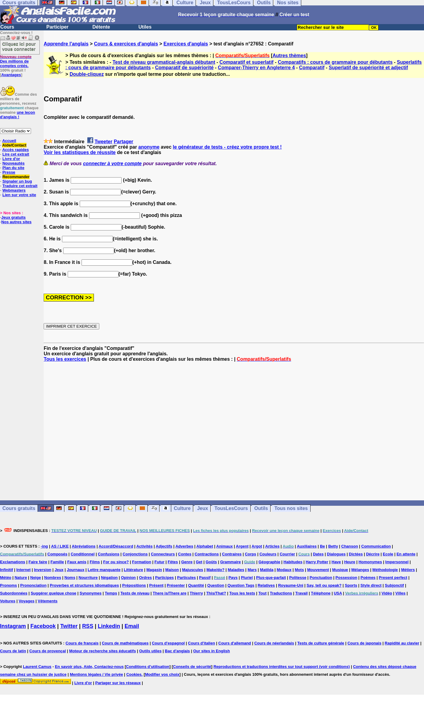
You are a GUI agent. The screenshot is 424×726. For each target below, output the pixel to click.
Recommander (15, 177)
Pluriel (247, 577)
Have (336, 562)
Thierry (196, 593)
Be (322, 546)
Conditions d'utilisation (147, 666)
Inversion (42, 569)
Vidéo (387, 593)
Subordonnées (13, 593)
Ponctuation (321, 577)
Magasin (154, 569)
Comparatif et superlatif (246, 62)
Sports (351, 585)
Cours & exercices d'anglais (126, 43)
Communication (376, 546)
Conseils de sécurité (192, 666)
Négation (109, 577)
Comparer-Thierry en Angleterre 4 (256, 67)
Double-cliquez (87, 74)
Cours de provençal (47, 651)
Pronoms (8, 585)
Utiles (145, 26)
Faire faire (38, 562)
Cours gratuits (18, 508)
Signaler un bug (17, 181)
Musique (340, 569)
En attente (406, 554)
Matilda (267, 569)
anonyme (148, 147)
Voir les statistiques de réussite (80, 152)
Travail (301, 593)
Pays (232, 577)
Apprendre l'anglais (66, 43)
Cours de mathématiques (125, 643)
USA (338, 593)
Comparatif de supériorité (184, 67)
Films (95, 562)
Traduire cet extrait (19, 186)
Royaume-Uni (290, 585)
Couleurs (267, 554)
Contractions (207, 554)
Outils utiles (150, 651)
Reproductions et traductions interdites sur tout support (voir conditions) (281, 666)
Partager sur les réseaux (118, 683)
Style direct (371, 585)
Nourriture (88, 577)
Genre (187, 562)
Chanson (349, 546)
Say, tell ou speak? (324, 585)
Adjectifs (164, 546)
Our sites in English (211, 651)
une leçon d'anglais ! (17, 114)
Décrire (372, 554)
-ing (44, 546)
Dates (318, 554)
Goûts (211, 562)
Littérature (133, 569)
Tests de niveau (135, 593)
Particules (186, 577)
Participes (164, 577)
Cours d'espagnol (168, 643)
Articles (272, 546)
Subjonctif (394, 585)
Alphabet (205, 546)
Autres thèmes (289, 55)
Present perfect (393, 577)
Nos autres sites (16, 222)
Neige (35, 577)
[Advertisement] (233, 431)
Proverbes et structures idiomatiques (84, 585)
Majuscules (192, 569)
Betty (333, 546)
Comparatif (311, 67)
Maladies (236, 569)
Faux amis (76, 562)
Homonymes (370, 562)
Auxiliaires (307, 546)
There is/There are (170, 593)
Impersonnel (396, 562)
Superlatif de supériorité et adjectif (368, 67)
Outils (261, 508)
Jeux (202, 508)
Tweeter (103, 141)
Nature (20, 577)
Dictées (356, 554)
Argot (257, 546)
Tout (262, 593)
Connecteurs (163, 554)
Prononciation (33, 585)
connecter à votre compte (112, 163)
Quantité (196, 585)
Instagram (13, 626)
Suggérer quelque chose (53, 593)
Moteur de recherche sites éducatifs (102, 651)
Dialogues (336, 554)
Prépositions (134, 585)
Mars (252, 569)
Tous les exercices (65, 359)
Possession (346, 577)
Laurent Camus (37, 666)
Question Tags (240, 585)
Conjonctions (135, 554)
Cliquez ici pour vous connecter (19, 46)
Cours (7, 26)
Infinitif (6, 569)
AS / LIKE (60, 546)
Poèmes (368, 577)
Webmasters (14, 190)
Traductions (281, 593)
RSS (87, 626)
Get (199, 562)
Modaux (284, 569)
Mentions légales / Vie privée (96, 674)
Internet (23, 569)
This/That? (216, 593)
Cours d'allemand (234, 643)
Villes (400, 593)
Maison (172, 569)
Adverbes (184, 546)
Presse (8, 172)
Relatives (266, 585)
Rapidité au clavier (402, 643)
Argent (242, 546)
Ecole (388, 554)
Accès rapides (15, 149)
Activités (144, 546)
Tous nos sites (291, 508)
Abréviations (84, 546)
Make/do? (215, 569)
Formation (141, 562)
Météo (5, 577)
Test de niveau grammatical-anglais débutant (164, 62)
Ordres (145, 577)
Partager (123, 141)
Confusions (108, 554)
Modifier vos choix (162, 674)
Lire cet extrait (15, 154)
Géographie (269, 562)
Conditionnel (82, 554)
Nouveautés (13, 163)
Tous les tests (242, 593)
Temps (111, 593)
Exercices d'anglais (185, 43)
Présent (156, 585)
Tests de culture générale (320, 643)
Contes (184, 554)
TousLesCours (231, 508)
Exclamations (12, 562)
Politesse (297, 577)
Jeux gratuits (13, 217)
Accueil (9, 140)
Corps (250, 554)
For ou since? (116, 562)
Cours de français (82, 643)
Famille (57, 562)
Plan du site (13, 167)
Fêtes (173, 562)
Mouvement (318, 569)
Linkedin (109, 626)
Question (215, 585)
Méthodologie (385, 569)
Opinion (128, 577)
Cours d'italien (201, 643)
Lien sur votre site (19, 195)
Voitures (7, 601)
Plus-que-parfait (271, 577)
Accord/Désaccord (116, 546)
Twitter (69, 626)
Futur (159, 562)
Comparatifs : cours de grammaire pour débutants (335, 62)
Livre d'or (11, 158)
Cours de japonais (365, 643)
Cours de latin (13, 651)
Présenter (176, 585)
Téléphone (320, 593)
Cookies (134, 674)
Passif (205, 577)
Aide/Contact (14, 145)
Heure (349, 562)
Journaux (76, 569)
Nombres (52, 577)
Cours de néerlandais (274, 643)
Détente (101, 26)
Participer (57, 26)
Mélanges (360, 569)
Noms (69, 577)
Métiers (408, 569)
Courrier (287, 554)
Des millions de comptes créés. (16, 61)
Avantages (11, 75)
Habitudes (292, 562)
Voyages (27, 601)
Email (132, 626)
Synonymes (90, 593)
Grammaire (230, 562)
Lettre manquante (104, 569)
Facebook (43, 626)
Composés (57, 554)
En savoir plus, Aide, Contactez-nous (89, 666)
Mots (299, 569)
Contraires (232, 554)
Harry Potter (317, 562)
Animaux (224, 546)
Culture (182, 508)
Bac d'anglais (177, 651)
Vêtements (47, 601)
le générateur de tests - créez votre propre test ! (227, 147)
